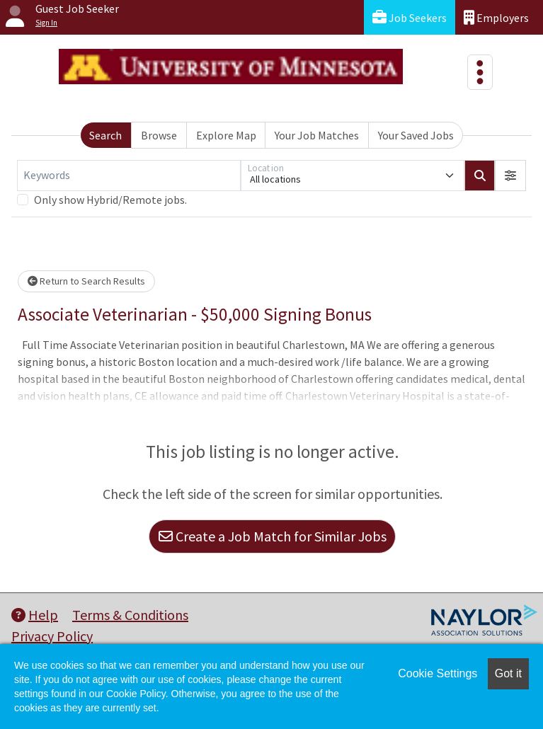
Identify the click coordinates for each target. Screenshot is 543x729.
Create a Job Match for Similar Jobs (273, 536)
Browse (159, 135)
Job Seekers (409, 17)
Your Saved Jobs (416, 135)
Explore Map (226, 135)
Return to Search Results (86, 281)
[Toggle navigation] (480, 72)
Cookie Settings (437, 673)
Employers (496, 17)
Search (105, 135)
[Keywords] (129, 175)
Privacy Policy (52, 636)
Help (34, 615)
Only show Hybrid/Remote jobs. (110, 200)
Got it (508, 673)
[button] (510, 175)
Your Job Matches (317, 135)
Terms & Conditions (130, 615)
